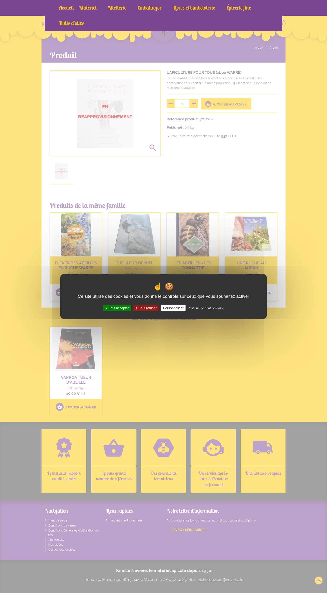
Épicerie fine (214, 7)
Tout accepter (117, 308)
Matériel (88, 7)
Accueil (66, 7)
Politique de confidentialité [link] (206, 308)
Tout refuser (146, 308)
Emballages (137, 7)
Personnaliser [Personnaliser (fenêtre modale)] (173, 308)
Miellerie (111, 7)
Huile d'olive (244, 7)
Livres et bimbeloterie (175, 7)
